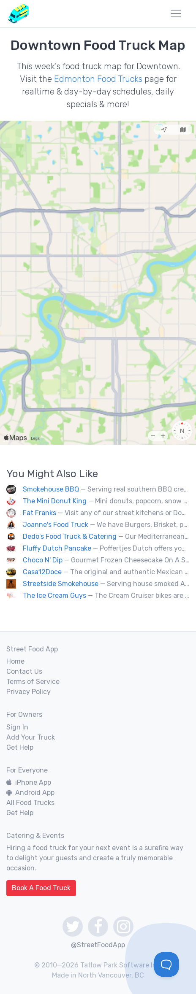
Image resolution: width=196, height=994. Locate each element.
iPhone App (28, 782)
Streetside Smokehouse (60, 584)
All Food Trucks (30, 803)
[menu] (176, 13)
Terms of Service (33, 682)
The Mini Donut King (55, 501)
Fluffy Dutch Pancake (57, 548)
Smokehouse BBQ (51, 489)
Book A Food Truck (41, 888)
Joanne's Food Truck (55, 525)
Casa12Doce (42, 572)
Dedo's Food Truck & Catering (70, 536)
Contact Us (24, 671)
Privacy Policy (28, 692)
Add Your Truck (30, 737)
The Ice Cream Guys (54, 596)
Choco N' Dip (43, 560)
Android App (30, 793)
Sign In (17, 727)
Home (15, 661)
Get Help (19, 747)
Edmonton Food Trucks (98, 79)
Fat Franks (39, 513)
